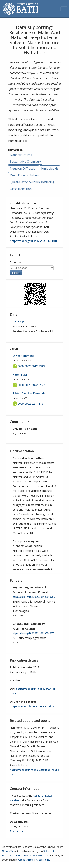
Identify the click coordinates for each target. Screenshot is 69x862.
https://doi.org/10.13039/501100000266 (34, 597)
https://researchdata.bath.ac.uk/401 (33, 706)
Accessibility (43, 859)
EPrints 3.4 (7, 851)
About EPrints (25, 859)
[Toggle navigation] (63, 8)
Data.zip (18, 321)
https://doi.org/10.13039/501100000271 (34, 633)
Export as (15, 262)
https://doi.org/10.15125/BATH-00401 (33, 241)
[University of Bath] (20, 8)
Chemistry (16, 831)
